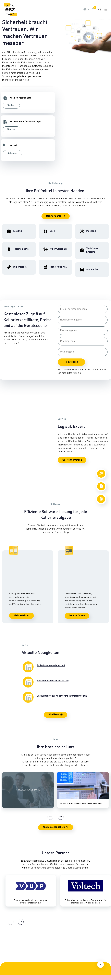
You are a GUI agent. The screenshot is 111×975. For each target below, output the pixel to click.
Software (6, 966)
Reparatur (81, 921)
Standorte (44, 960)
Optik (4, 935)
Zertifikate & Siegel (85, 935)
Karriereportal (46, 970)
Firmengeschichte (48, 966)
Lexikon (80, 941)
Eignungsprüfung (48, 928)
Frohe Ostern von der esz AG (43, 602)
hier (75, 373)
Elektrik (6, 921)
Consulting (7, 963)
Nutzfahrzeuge (46, 924)
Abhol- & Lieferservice (87, 928)
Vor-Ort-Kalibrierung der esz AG (45, 617)
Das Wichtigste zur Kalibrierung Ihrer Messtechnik (54, 632)
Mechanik (7, 928)
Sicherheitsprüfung (86, 931)
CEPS (5, 960)
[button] (86, 9)
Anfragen (12, 153)
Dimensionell (9, 931)
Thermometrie (9, 938)
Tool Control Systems (50, 935)
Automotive (44, 938)
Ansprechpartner (48, 956)
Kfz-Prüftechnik (47, 921)
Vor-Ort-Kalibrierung (87, 924)
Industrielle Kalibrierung (51, 931)
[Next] (60, 752)
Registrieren (71, 362)
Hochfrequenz (9, 924)
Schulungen (8, 956)
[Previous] (50, 752)
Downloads (81, 938)
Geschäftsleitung (47, 963)
